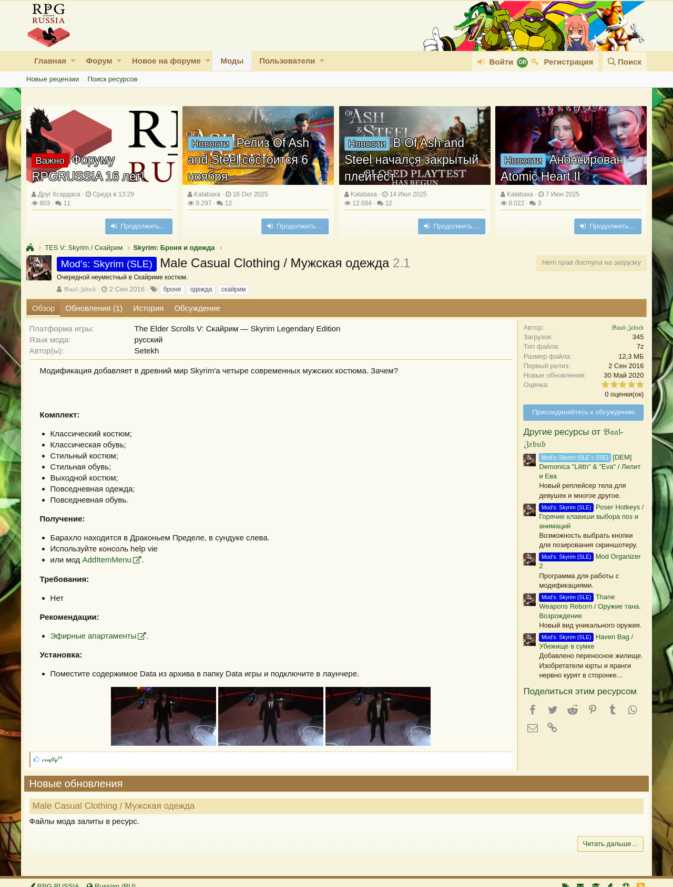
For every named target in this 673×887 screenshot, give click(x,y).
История (148, 308)
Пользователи (287, 60)
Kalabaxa (207, 194)
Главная (50, 60)
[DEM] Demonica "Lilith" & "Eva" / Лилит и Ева (587, 466)
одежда (201, 289)
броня (172, 289)
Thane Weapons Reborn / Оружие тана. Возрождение (587, 606)
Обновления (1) (94, 308)
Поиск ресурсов (112, 79)
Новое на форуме (166, 60)
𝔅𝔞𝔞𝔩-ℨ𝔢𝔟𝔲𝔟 (80, 289)
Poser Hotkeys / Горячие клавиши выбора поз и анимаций (589, 516)
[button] (73, 60)
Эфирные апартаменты (96, 635)
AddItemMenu (109, 559)
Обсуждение (197, 308)
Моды (231, 60)
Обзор (43, 308)
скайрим (233, 289)
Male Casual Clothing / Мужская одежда (116, 806)
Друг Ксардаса (59, 194)
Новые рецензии (52, 79)
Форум (99, 60)
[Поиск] (625, 61)
